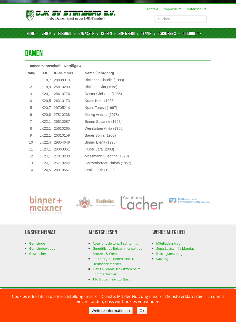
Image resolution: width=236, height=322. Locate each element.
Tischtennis (167, 33)
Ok (142, 310)
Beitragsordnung (169, 253)
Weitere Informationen (111, 310)
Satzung (162, 258)
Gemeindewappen (43, 248)
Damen (34, 53)
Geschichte (37, 253)
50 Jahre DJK (192, 33)
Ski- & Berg (127, 33)
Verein (47, 33)
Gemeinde (37, 243)
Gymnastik (86, 33)
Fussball (65, 33)
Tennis (146, 33)
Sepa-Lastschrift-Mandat (175, 248)
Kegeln (106, 33)
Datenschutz (196, 9)
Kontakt (152, 9)
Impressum (173, 9)
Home (31, 33)
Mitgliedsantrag (168, 243)
